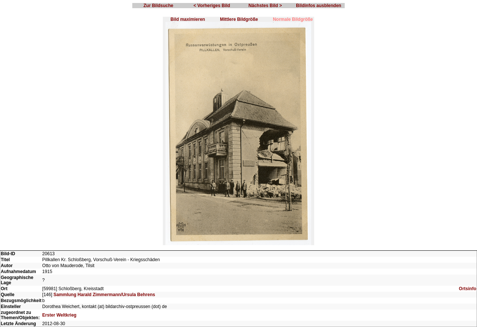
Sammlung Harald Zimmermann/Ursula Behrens (104, 294)
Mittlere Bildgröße (239, 19)
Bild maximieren (187, 19)
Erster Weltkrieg (59, 315)
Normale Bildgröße (293, 19)
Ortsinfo (467, 288)
